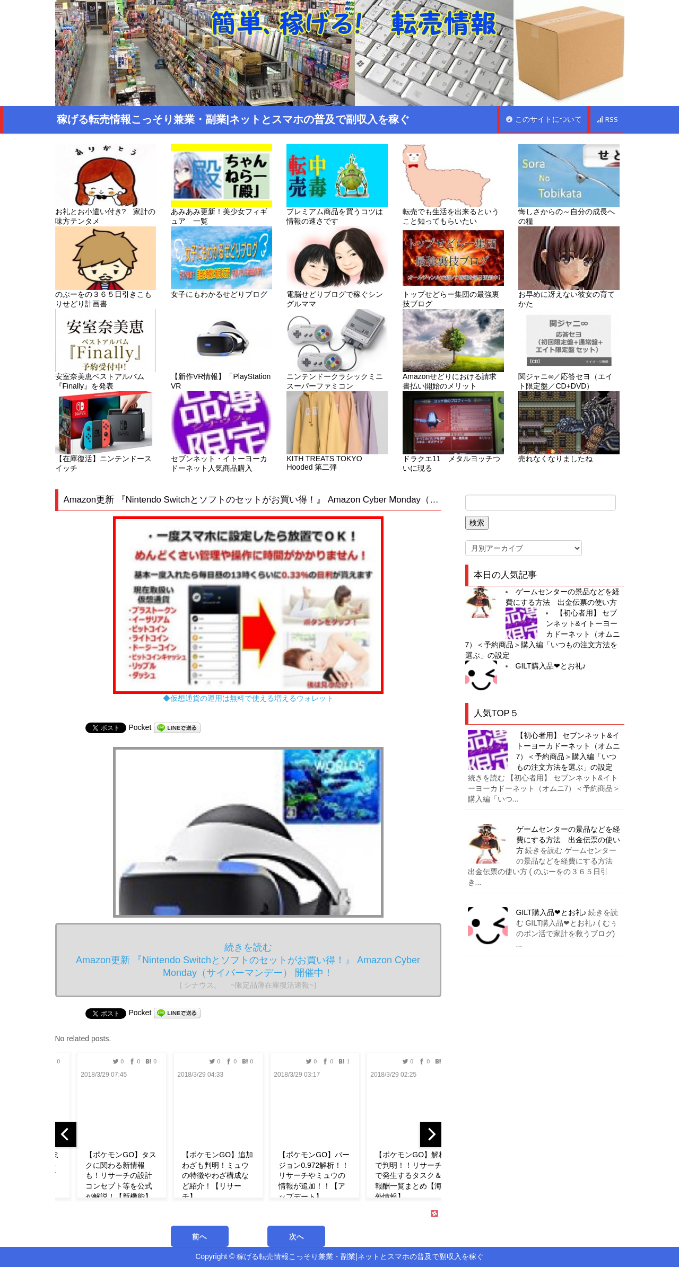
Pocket (140, 727)
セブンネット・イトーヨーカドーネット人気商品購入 (221, 431)
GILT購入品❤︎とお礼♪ (551, 666)
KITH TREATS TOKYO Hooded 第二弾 (337, 431)
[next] (430, 1134)
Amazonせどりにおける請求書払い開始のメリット (453, 349)
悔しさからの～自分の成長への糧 (569, 184)
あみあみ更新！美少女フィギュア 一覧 (221, 184)
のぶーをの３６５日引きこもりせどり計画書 (105, 266)
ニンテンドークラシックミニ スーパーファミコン (337, 349)
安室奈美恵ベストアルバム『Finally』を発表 (105, 349)
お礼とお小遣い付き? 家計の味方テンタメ (105, 184)
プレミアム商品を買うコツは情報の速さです (337, 184)
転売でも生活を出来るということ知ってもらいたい (453, 184)
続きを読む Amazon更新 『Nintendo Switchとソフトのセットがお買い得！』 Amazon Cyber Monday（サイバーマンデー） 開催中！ (248, 965)
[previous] (65, 1134)
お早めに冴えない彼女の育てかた (569, 266)
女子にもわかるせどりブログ (221, 262)
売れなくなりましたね (569, 427)
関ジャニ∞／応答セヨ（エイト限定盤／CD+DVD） (569, 349)
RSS (607, 119)
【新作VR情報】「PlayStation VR (221, 349)
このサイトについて (544, 119)
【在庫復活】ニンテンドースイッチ (105, 431)
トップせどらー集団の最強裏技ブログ (453, 266)
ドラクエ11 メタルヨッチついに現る (453, 431)
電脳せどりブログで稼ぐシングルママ (337, 266)
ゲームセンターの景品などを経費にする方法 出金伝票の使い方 (568, 840)
